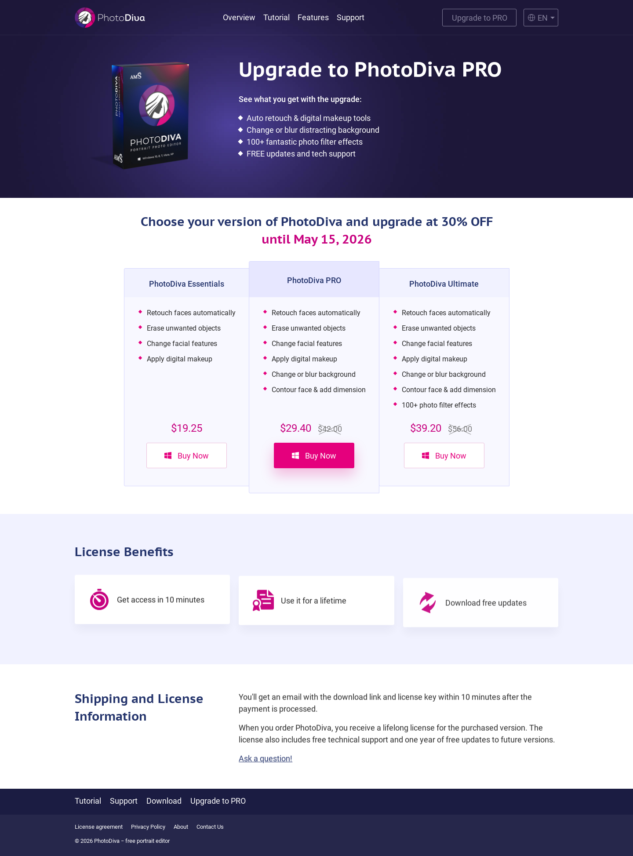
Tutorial (276, 17)
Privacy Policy (148, 826)
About (181, 826)
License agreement (99, 826)
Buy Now (186, 455)
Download (164, 800)
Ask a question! (265, 767)
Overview (239, 17)
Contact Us (210, 826)
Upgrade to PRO (479, 17)
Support (350, 17)
